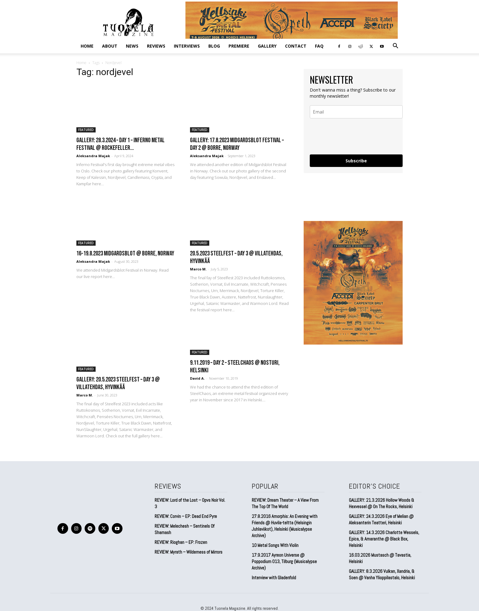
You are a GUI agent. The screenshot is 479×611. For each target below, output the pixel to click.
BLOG (214, 46)
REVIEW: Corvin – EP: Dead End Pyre (186, 516)
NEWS (132, 46)
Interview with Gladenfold (274, 577)
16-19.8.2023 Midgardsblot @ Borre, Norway (125, 253)
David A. (197, 378)
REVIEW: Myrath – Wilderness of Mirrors (188, 552)
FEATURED (86, 130)
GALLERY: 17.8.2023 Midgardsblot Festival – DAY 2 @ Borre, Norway (237, 144)
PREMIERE (239, 46)
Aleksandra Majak (93, 156)
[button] (395, 46)
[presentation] (356, 136)
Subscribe (356, 161)
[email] (356, 111)
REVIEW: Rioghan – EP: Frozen (181, 542)
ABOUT (109, 46)
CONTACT (295, 46)
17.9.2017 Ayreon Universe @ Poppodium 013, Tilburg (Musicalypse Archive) (284, 561)
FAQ (319, 46)
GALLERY (267, 46)
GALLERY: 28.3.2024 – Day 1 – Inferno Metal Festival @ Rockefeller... (120, 144)
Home (87, 46)
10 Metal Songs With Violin (275, 545)
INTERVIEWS (187, 46)
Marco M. (198, 269)
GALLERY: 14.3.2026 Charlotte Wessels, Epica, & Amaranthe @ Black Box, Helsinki (384, 539)
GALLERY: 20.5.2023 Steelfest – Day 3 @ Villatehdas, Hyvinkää (118, 383)
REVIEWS (156, 46)
